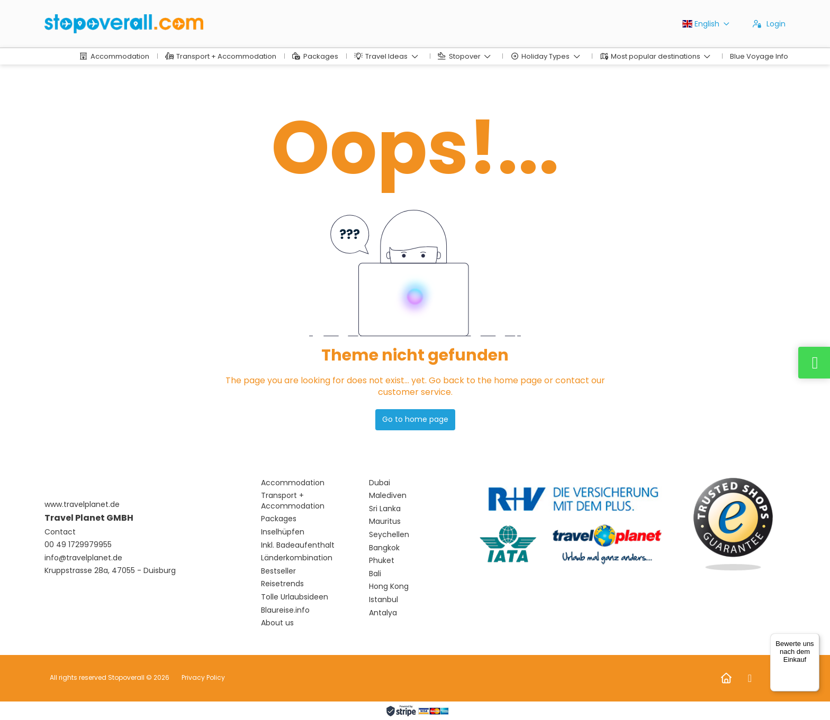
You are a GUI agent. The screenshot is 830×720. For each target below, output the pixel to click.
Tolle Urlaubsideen (294, 597)
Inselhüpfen (282, 532)
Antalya (383, 613)
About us (277, 623)
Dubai (379, 483)
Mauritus (385, 521)
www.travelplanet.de (82, 505)
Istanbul (383, 600)
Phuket (381, 561)
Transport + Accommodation (292, 501)
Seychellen (389, 535)
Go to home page (415, 419)
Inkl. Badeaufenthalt (298, 545)
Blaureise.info (285, 610)
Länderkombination (296, 558)
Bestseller (278, 571)
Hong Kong (389, 586)
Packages (278, 519)
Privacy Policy (203, 677)
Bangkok (384, 548)
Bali (375, 574)
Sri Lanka (385, 509)
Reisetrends (282, 584)
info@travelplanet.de (83, 558)
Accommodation (292, 483)
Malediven (388, 496)
